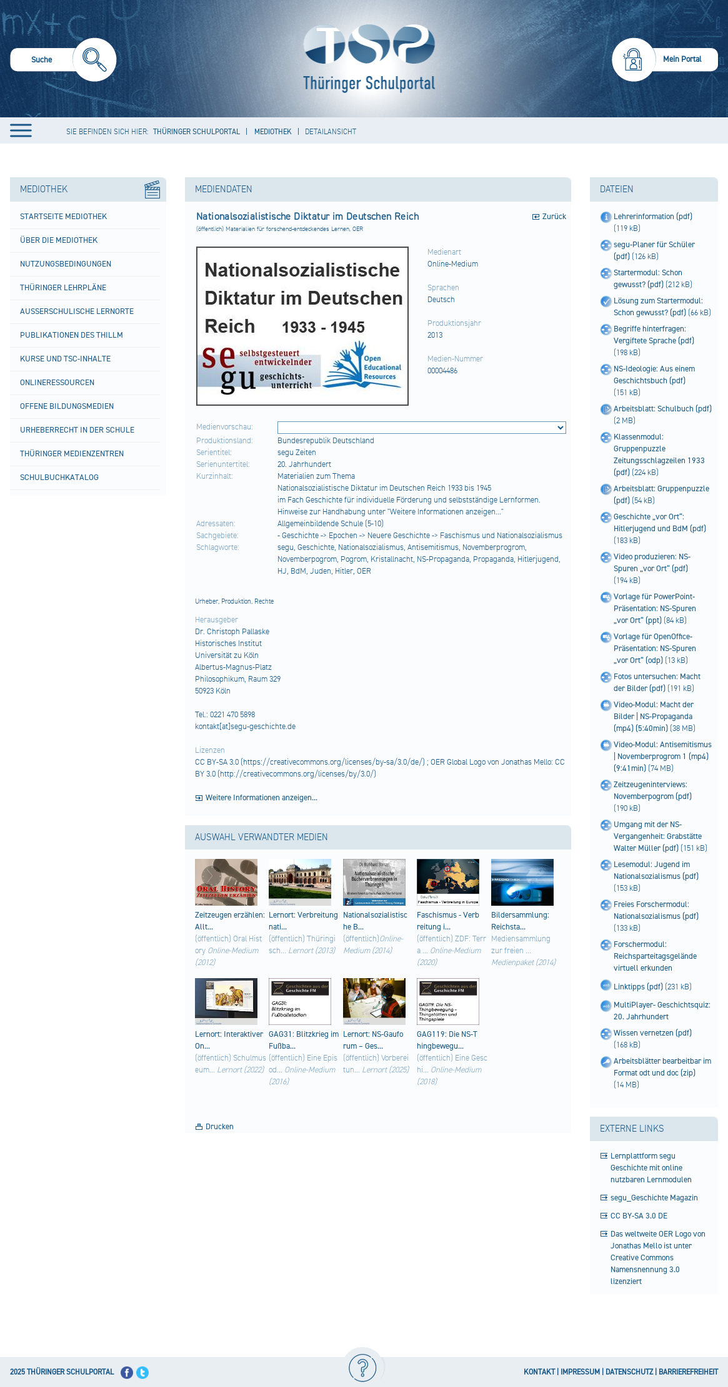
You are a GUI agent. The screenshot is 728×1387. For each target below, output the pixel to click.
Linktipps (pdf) (639, 987)
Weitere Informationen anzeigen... (261, 798)
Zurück (554, 217)
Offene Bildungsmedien (67, 406)
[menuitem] (63, 61)
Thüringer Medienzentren (72, 454)
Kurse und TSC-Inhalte (65, 359)
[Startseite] (366, 58)
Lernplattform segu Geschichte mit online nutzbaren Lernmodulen (651, 1168)
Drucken (220, 1127)
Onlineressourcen (57, 383)
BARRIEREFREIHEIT (688, 1372)
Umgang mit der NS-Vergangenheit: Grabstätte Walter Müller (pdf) (658, 836)
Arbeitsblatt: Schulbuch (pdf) (663, 409)
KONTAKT (539, 1372)
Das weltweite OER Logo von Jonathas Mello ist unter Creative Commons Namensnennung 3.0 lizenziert (658, 1258)
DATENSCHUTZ (629, 1372)
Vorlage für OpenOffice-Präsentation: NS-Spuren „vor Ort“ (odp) (655, 648)
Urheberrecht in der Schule (77, 430)
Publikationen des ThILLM (71, 335)
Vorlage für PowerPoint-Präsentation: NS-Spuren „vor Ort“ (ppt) (655, 608)
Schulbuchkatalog (59, 478)
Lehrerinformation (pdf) (653, 217)
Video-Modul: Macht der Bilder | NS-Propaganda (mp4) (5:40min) (654, 716)
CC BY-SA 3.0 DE (639, 1216)
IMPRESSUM (580, 1372)
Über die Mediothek (58, 240)
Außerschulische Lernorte (77, 311)
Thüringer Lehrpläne (63, 288)
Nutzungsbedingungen (65, 264)
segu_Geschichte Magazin (654, 1198)
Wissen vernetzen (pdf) (653, 1033)
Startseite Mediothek (63, 217)
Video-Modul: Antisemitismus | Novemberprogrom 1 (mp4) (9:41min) (663, 756)
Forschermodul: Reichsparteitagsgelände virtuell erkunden (655, 956)
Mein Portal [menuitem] (682, 59)
